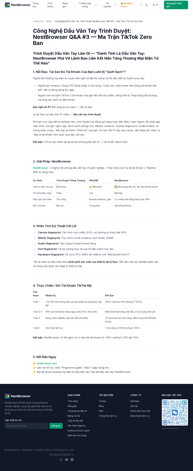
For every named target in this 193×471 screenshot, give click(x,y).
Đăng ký (56, 425)
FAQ (101, 411)
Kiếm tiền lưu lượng (77, 435)
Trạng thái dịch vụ (108, 415)
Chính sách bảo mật (140, 411)
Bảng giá (65, 5)
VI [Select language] (157, 5)
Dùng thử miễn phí (174, 5)
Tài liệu (102, 401)
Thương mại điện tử (77, 411)
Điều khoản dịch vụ (139, 415)
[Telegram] (72, 459)
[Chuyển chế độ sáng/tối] (146, 5)
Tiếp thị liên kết (75, 420)
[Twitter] (61, 459)
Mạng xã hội (74, 415)
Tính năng (50, 5)
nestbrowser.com (47, 363)
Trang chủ (35, 5)
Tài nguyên (110, 5)
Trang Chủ (38, 21)
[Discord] (66, 459)
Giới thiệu (134, 401)
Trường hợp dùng (88, 5)
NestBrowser (40, 167)
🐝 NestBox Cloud (131, 5)
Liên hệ (133, 406)
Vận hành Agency (77, 425)
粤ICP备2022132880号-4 (61, 454)
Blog (49, 21)
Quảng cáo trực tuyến (78, 430)
